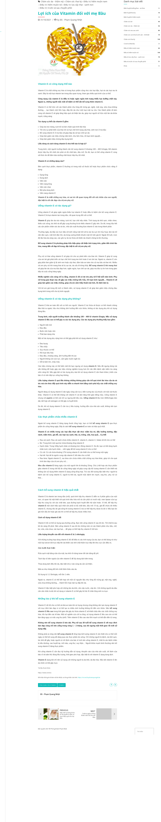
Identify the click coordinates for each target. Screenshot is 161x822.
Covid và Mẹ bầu (112, 61)
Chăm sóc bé (111, 38)
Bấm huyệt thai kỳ (112, 30)
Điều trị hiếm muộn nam (73, 18)
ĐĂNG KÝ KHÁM (34, 14)
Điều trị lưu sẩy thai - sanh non (56, 21)
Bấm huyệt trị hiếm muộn (115, 34)
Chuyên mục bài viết (52, 14)
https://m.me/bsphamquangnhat (66, 675)
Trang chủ (20, 14)
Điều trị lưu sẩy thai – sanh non (117, 74)
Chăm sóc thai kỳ (51, 18)
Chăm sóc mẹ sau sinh (114, 47)
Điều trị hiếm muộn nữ (28, 21)
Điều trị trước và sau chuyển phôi (34, 24)
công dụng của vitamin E (25, 682)
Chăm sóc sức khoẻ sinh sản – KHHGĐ (119, 52)
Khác (108, 83)
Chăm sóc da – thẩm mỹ (114, 43)
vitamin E (39, 682)
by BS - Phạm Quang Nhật (47, 36)
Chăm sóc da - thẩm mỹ (30, 18)
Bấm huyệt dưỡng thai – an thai (117, 25)
